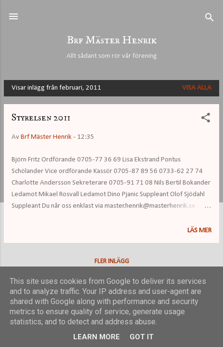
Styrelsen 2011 (41, 118)
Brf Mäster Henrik (111, 40)
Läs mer (199, 230)
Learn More (96, 337)
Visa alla (196, 88)
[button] (205, 120)
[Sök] (209, 19)
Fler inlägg (111, 261)
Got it (142, 337)
